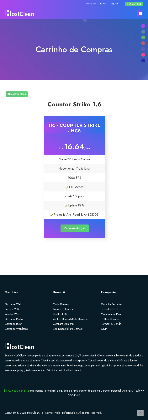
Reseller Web (12, 314)
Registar (114, 3)
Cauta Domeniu (61, 304)
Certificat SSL (60, 314)
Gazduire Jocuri (14, 324)
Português (91, 3)
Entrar (103, 3)
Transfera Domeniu (63, 309)
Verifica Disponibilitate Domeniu (70, 319)
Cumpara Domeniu (63, 324)
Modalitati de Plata (111, 314)
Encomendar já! (74, 228)
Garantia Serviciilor (112, 304)
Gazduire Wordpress (16, 329)
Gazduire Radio (14, 319)
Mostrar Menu (17, 94)
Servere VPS (12, 309)
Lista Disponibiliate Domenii (68, 329)
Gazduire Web (13, 304)
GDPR (104, 329)
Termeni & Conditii (111, 324)
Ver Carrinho (134, 3)
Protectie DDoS (110, 309)
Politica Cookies (110, 319)
